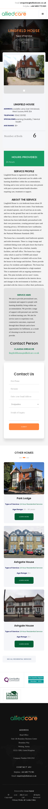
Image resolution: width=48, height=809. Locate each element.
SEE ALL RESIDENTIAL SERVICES (19, 659)
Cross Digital (29, 791)
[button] (43, 14)
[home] (11, 13)
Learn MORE (24, 517)
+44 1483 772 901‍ (27, 772)
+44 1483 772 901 (38, 6)
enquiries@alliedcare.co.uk (33, 3)
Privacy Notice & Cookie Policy (24, 800)
